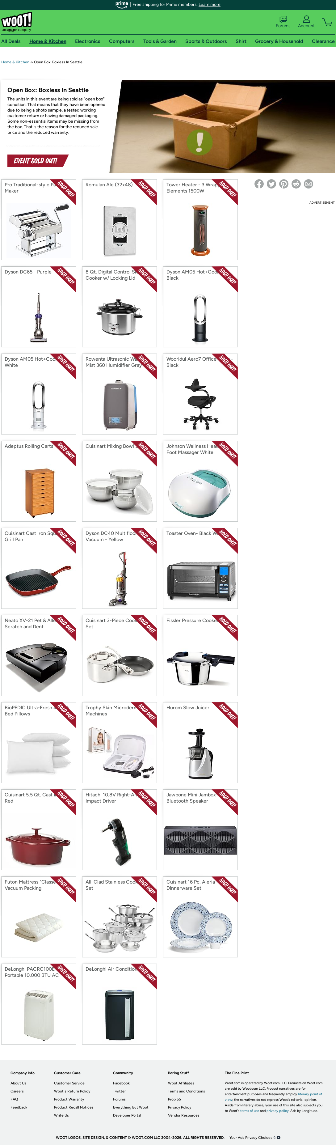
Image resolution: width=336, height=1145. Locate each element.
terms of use (249, 1111)
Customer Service (69, 1083)
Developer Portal (127, 1115)
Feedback (18, 1107)
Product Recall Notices (74, 1107)
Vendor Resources (184, 1115)
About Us (18, 1083)
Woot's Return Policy (72, 1091)
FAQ (14, 1099)
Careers (17, 1091)
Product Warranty (69, 1099)
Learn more (209, 4)
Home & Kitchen (15, 62)
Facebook (121, 1083)
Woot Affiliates (181, 1083)
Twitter (119, 1091)
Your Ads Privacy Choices (250, 1137)
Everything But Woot (131, 1107)
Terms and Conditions (186, 1091)
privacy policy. (278, 1111)
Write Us (61, 1115)
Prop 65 (174, 1099)
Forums (283, 21)
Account (306, 21)
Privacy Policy (179, 1107)
